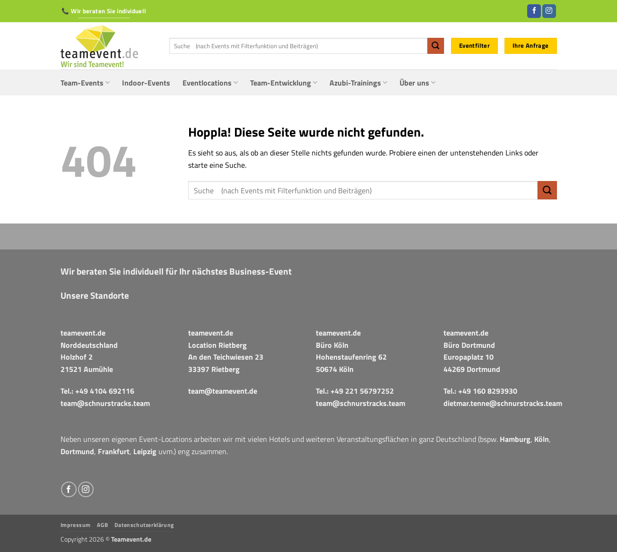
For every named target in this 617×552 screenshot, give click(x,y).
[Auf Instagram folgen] (549, 11)
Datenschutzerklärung (144, 524)
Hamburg (515, 439)
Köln (541, 439)
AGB (102, 524)
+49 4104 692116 (104, 391)
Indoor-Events (146, 82)
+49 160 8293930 (487, 391)
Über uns (417, 82)
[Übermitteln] (435, 46)
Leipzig (144, 451)
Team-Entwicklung (283, 82)
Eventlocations (210, 82)
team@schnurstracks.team (105, 403)
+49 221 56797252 (362, 391)
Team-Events (85, 82)
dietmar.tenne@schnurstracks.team (502, 403)
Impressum (76, 524)
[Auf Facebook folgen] (534, 11)
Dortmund (77, 451)
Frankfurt (114, 451)
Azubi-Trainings (358, 82)
